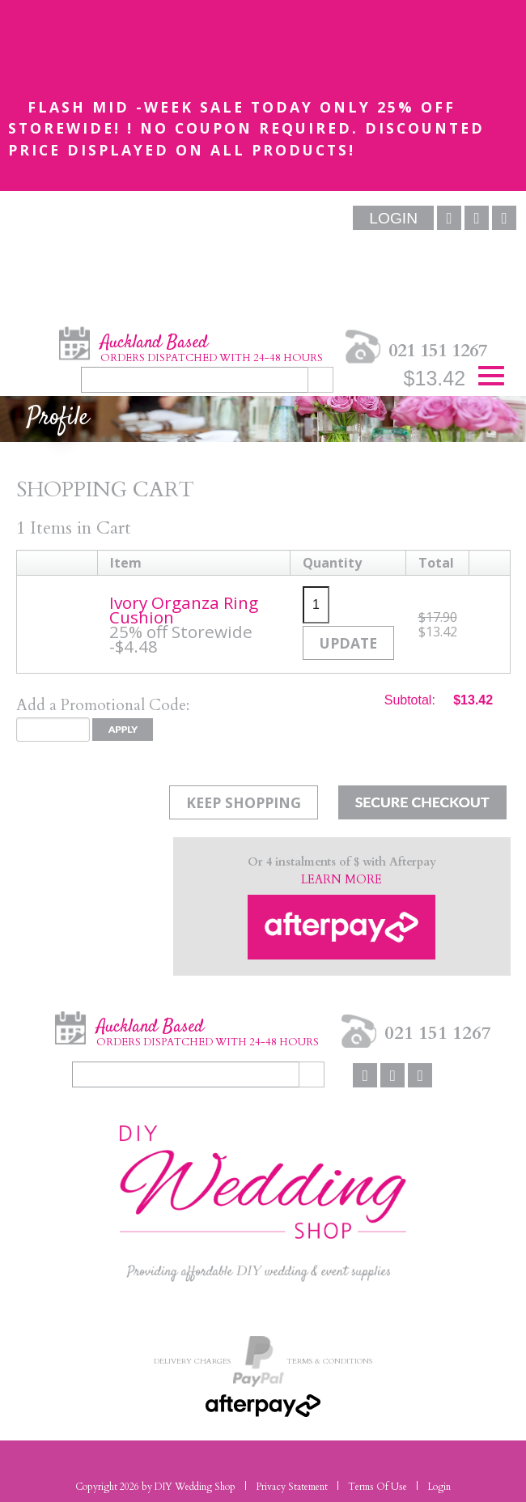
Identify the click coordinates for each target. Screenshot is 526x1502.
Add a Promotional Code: (102, 705)
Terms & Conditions (329, 1360)
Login (439, 1486)
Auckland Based (211, 347)
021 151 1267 (437, 350)
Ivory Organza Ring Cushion (183, 609)
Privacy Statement (292, 1486)
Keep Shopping (243, 802)
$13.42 (434, 378)
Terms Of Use (377, 1486)
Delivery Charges (192, 1360)
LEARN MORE (341, 879)
